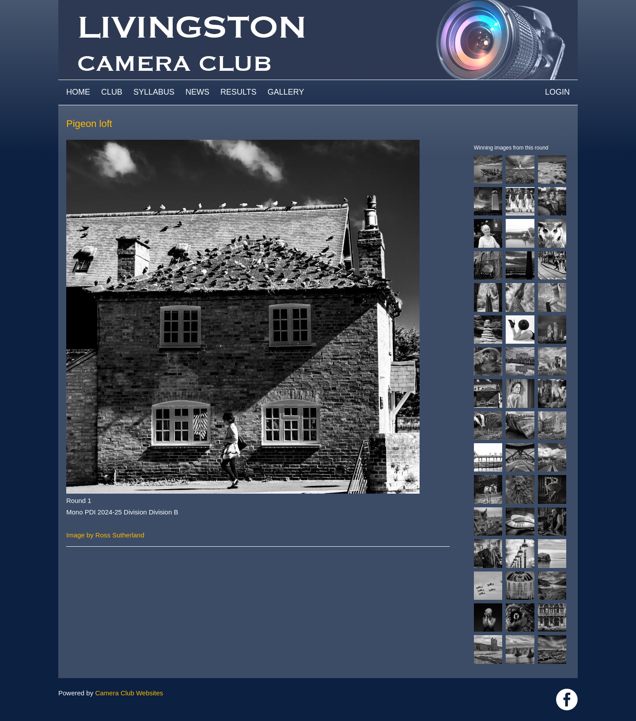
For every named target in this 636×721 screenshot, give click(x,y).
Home (78, 92)
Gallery (286, 92)
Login (557, 92)
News (197, 92)
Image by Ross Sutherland (105, 535)
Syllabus (153, 92)
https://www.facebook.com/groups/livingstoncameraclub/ (567, 699)
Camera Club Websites (129, 693)
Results (238, 92)
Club (111, 92)
